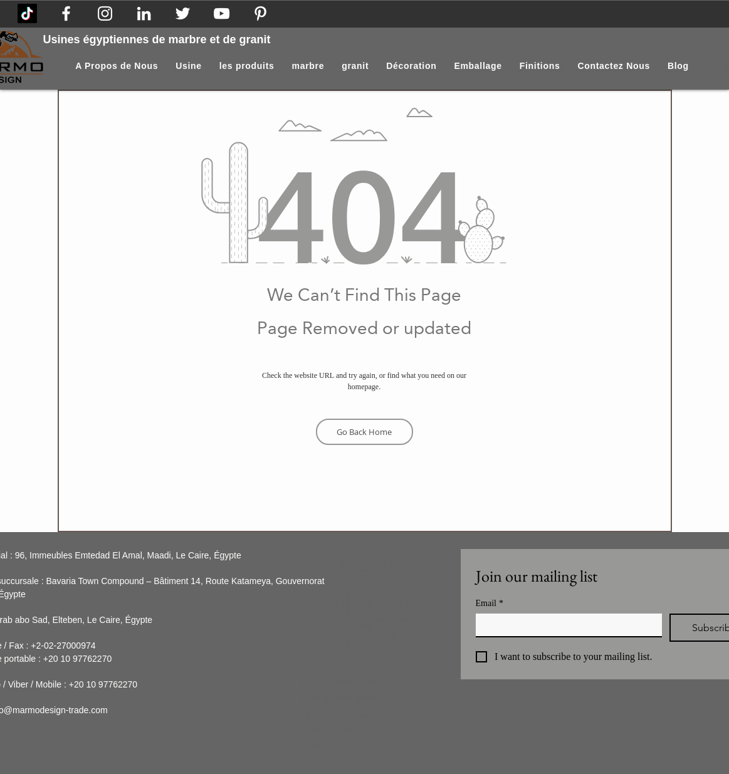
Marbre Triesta (381, 583)
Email (489, 603)
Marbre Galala (380, 553)
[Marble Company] (144, 13)
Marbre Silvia (378, 627)
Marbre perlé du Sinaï (395, 568)
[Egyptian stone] (182, 13)
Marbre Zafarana (384, 598)
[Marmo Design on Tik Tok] (27, 13)
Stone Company (332, 747)
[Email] (565, 625)
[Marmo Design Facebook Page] (66, 13)
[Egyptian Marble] (105, 13)
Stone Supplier (329, 714)
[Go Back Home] (364, 432)
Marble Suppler (331, 698)
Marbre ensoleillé (386, 612)
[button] (411, 66)
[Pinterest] (260, 13)
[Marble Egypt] (221, 13)
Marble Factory (330, 682)
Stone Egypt (325, 731)
